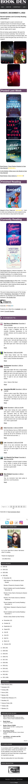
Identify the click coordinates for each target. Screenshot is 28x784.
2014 (4, 668)
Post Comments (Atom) (14, 512)
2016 (4, 662)
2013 (4, 671)
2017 (4, 659)
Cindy (5, 407)
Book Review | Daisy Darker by (8, 175)
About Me (8, 7)
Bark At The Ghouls (8, 716)
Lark (5, 442)
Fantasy (4, 689)
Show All (25, 740)
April (5, 638)
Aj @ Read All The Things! (11, 457)
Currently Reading (9, 311)
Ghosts (2, 210)
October (6, 623)
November (7, 620)
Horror (3, 692)
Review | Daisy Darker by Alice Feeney (14, 616)
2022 (4, 575)
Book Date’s (15, 294)
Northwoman (7, 365)
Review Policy (17, 7)
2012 (4, 674)
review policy (9, 758)
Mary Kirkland (8, 474)
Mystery (4, 695)
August (6, 629)
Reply (5, 347)
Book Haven (6, 721)
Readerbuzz (8, 294)
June (5, 635)
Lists (24, 7)
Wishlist (4, 708)
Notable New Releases (8, 697)
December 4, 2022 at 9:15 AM (14, 352)
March (6, 641)
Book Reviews (5, 684)
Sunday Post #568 (7, 722)
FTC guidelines (15, 748)
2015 (4, 665)
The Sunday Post (11, 297)
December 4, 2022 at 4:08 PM (15, 427)
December (7, 578)
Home (2, 7)
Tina (5, 352)
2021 (4, 647)
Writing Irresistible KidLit (6, 280)
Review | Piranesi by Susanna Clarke (13, 585)
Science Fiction (6, 703)
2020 (4, 650)
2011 (4, 677)
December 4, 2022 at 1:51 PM (15, 407)
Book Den (7, 779)
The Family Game (5, 270)
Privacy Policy (20, 779)
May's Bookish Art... (8, 737)
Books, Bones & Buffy (9, 725)
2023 (4, 572)
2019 (4, 653)
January (6, 644)
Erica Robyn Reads (8, 731)
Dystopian (4, 687)
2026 (4, 566)
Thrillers (4, 705)
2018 (4, 656)
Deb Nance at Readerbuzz (11, 323)
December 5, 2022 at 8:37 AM (15, 442)
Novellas (4, 700)
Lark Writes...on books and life (12, 736)
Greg (5, 427)
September (7, 626)
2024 (4, 569)
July (5, 632)
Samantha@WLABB (9, 389)
